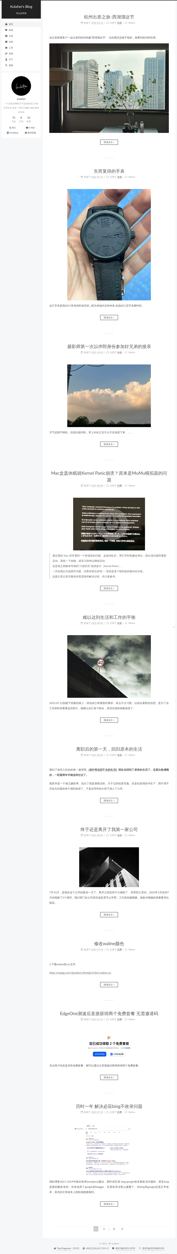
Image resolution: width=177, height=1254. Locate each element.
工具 (9, 47)
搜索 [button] (9, 65)
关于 (9, 59)
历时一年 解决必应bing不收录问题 (109, 1106)
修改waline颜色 (109, 943)
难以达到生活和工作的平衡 (109, 617)
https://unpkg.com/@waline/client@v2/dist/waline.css (80, 972)
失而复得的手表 (109, 171)
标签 (9, 30)
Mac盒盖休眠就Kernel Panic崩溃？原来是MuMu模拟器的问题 (109, 476)
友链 (9, 53)
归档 (9, 41)
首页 (9, 24)
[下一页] (122, 1228)
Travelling (12, 132)
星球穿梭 (30, 132)
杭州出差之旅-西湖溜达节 (109, 16)
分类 (9, 36)
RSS (12, 127)
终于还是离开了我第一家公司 (109, 829)
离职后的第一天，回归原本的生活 (109, 749)
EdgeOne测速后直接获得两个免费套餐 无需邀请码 (109, 1013)
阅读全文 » (109, 142)
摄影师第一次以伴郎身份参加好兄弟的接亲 (109, 346)
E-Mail (30, 127)
